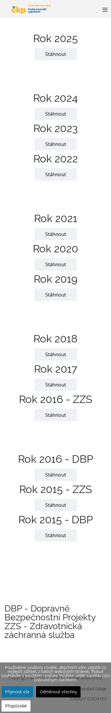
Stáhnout (55, 54)
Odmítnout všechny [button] (58, 691)
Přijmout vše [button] (17, 691)
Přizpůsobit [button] (16, 706)
